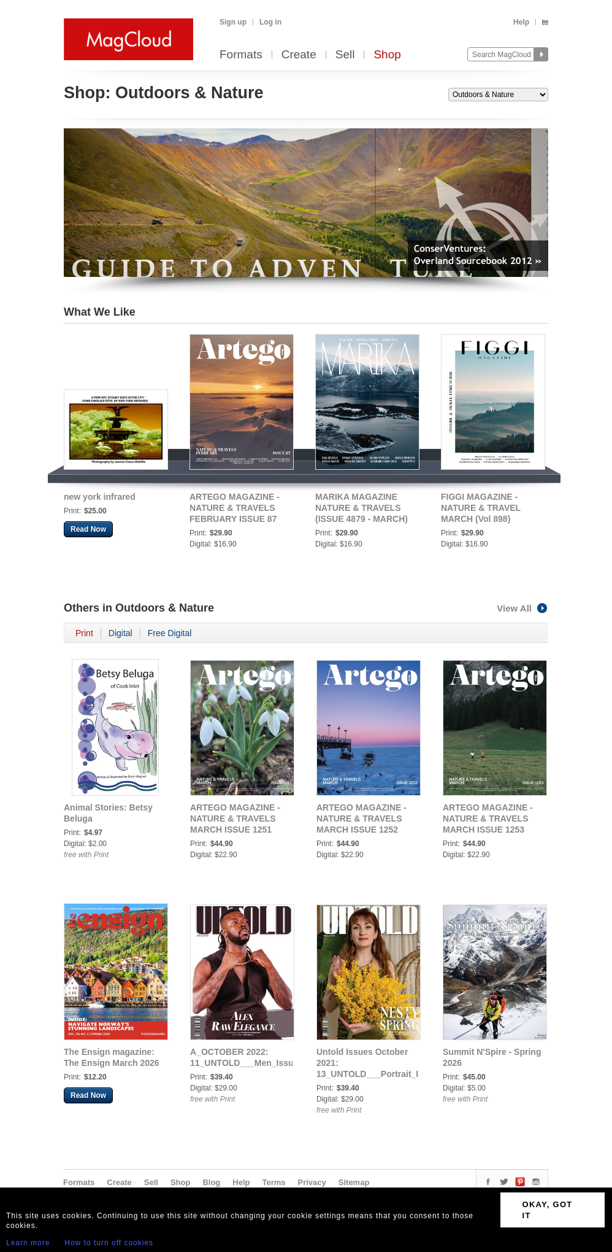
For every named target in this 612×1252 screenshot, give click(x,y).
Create (298, 55)
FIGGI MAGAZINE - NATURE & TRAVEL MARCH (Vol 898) (481, 508)
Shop (386, 55)
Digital (120, 633)
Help (521, 22)
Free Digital (170, 633)
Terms (273, 1182)
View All (522, 608)
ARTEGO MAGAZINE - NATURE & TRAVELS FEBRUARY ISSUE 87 (234, 508)
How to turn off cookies (108, 1242)
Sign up (233, 22)
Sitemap (354, 1182)
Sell (345, 55)
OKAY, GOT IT (547, 1210)
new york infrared (100, 497)
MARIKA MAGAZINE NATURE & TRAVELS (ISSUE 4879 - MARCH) (361, 508)
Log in (270, 22)
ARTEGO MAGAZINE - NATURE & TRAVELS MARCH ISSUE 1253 (488, 818)
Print (84, 633)
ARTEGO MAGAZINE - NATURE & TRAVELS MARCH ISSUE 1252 (361, 818)
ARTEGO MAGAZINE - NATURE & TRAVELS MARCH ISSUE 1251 (235, 818)
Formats (241, 55)
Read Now (88, 529)
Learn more (28, 1242)
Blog (211, 1182)
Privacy (312, 1182)
